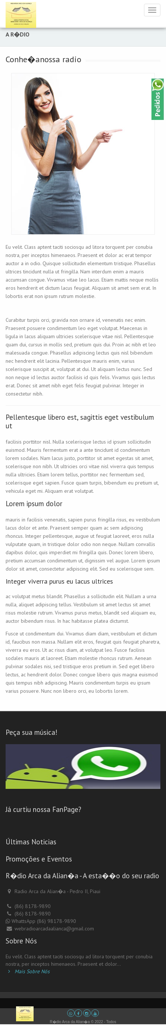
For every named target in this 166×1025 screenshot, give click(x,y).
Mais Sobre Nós (28, 971)
